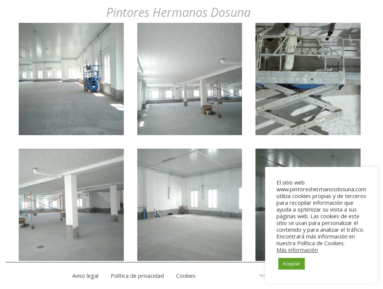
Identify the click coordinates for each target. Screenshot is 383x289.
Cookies (186, 275)
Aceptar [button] (291, 263)
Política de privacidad (137, 275)
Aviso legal (85, 275)
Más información (297, 249)
